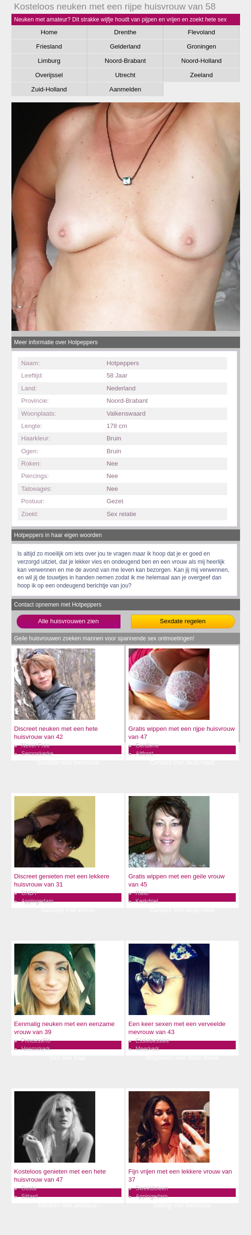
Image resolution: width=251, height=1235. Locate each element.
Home (48, 32)
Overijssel (49, 75)
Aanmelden (125, 89)
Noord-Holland (201, 60)
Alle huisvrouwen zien (68, 621)
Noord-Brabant (125, 60)
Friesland (49, 46)
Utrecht (125, 75)
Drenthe (125, 32)
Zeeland (201, 75)
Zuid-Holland (49, 89)
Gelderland (125, 46)
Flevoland (201, 32)
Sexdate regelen (182, 621)
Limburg (49, 60)
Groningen (201, 46)
